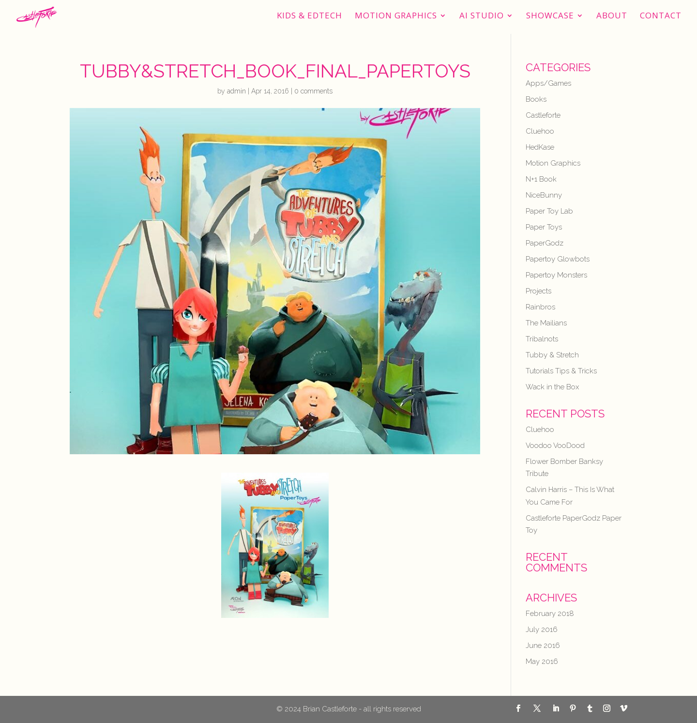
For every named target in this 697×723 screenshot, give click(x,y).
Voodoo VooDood (555, 445)
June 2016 (543, 645)
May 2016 (542, 661)
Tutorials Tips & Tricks (561, 371)
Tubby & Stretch (552, 355)
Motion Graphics (396, 16)
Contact (661, 16)
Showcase (550, 16)
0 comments (313, 91)
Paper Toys (544, 227)
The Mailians (546, 323)
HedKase (540, 147)
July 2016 (542, 629)
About (611, 16)
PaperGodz (544, 243)
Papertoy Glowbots (558, 259)
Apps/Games (548, 83)
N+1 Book (541, 179)
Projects (538, 291)
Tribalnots (542, 339)
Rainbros (540, 307)
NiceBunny (544, 195)
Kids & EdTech (309, 16)
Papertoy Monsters (556, 275)
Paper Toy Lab (549, 211)
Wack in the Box (552, 387)
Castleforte (543, 115)
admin (236, 91)
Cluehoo (540, 131)
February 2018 (550, 613)
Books (536, 99)
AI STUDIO (481, 16)
